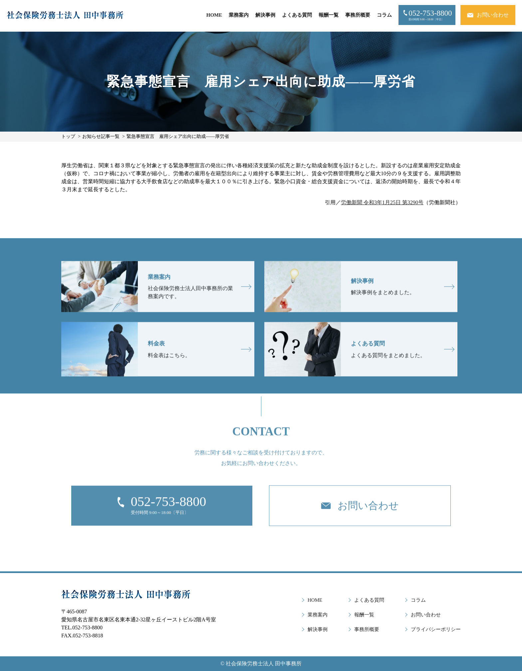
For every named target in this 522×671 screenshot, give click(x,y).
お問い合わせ (426, 614)
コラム (384, 15)
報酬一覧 (329, 15)
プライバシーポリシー (436, 629)
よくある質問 (297, 15)
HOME (214, 15)
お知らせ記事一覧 (101, 136)
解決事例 (265, 15)
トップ (68, 136)
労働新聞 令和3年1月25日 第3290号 (382, 202)
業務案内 (239, 15)
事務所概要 (357, 15)
